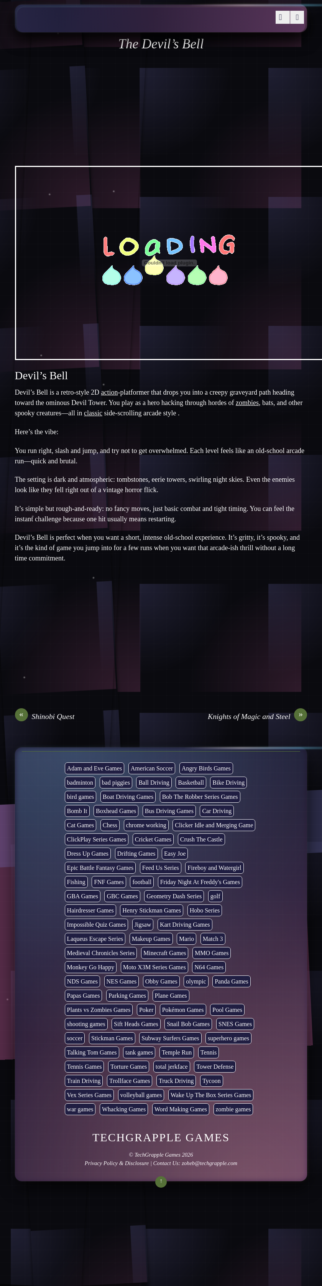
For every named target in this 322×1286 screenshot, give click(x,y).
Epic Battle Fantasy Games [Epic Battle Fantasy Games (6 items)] (100, 867)
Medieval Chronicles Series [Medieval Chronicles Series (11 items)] (101, 953)
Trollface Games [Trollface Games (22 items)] (129, 1081)
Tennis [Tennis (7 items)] (208, 1052)
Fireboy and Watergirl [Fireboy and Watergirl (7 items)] (214, 867)
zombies (247, 403)
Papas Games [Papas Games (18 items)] (83, 995)
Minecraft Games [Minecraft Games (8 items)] (164, 953)
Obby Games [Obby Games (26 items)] (161, 981)
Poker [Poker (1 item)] (146, 1010)
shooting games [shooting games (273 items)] (86, 1024)
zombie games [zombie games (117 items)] (233, 1109)
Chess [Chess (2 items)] (110, 825)
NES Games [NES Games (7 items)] (122, 981)
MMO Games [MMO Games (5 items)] (211, 953)
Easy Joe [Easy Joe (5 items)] (175, 853)
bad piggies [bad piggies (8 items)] (116, 782)
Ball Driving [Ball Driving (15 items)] (153, 782)
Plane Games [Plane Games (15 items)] (171, 995)
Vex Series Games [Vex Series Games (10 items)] (89, 1095)
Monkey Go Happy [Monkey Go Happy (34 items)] (91, 967)
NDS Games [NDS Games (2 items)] (82, 981)
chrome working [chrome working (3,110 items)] (146, 825)
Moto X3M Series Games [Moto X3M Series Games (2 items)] (154, 967)
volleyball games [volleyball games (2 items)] (141, 1095)
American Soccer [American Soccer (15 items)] (152, 768)
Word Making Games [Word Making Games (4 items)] (180, 1109)
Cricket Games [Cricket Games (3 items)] (153, 839)
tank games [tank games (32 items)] (139, 1052)
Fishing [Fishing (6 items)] (76, 882)
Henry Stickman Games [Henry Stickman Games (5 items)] (151, 910)
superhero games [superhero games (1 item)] (228, 1038)
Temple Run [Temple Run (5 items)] (177, 1052)
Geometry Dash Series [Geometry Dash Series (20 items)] (174, 896)
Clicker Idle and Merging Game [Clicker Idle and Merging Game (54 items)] (214, 825)
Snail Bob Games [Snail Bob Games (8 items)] (188, 1024)
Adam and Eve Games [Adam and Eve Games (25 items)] (94, 768)
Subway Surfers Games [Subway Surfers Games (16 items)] (170, 1038)
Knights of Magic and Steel (257, 716)
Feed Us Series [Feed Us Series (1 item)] (160, 867)
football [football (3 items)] (141, 882)
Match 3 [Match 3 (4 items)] (213, 939)
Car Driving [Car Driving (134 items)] (217, 811)
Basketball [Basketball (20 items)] (191, 782)
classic (93, 413)
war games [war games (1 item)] (80, 1109)
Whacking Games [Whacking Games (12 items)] (124, 1109)
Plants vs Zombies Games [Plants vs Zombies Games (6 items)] (99, 1010)
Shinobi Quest (45, 716)
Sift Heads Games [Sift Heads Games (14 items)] (136, 1024)
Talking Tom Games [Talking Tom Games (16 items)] (92, 1052)
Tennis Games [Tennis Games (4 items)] (84, 1066)
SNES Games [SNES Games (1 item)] (235, 1024)
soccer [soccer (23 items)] (75, 1038)
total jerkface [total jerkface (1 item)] (172, 1066)
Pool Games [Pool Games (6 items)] (227, 1010)
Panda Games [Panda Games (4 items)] (231, 981)
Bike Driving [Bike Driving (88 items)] (228, 782)
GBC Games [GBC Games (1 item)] (122, 896)
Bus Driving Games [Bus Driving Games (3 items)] (169, 811)
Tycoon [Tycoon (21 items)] (211, 1081)
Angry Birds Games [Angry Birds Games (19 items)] (206, 768)
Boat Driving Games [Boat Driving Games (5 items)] (128, 796)
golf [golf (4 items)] (215, 896)
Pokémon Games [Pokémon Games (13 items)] (183, 1010)
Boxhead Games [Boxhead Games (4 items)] (116, 811)
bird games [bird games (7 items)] (80, 796)
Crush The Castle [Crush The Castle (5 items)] (201, 839)
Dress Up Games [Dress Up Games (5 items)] (87, 853)
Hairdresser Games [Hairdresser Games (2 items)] (90, 910)
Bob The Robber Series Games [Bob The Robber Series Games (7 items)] (200, 796)
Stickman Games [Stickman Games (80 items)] (112, 1038)
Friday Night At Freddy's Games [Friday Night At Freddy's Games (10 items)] (200, 882)
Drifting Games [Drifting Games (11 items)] (136, 853)
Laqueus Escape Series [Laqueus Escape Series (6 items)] (95, 939)
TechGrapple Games (158, 1155)
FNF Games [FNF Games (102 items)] (109, 882)
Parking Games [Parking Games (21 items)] (127, 995)
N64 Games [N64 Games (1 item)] (208, 967)
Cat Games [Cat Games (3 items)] (80, 825)
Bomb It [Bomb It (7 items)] (77, 811)
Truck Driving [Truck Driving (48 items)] (176, 1081)
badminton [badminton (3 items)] (80, 782)
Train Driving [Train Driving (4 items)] (84, 1081)
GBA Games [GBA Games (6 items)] (82, 896)
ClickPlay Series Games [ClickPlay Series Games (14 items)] (97, 839)
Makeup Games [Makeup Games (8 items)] (151, 939)
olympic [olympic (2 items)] (196, 981)
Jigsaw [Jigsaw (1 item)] (143, 924)
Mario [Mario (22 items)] (186, 939)
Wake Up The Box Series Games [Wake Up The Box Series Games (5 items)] (211, 1095)
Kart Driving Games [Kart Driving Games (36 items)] (185, 924)
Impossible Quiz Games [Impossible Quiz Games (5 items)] (96, 924)
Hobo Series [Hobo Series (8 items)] (205, 910)
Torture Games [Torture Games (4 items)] (128, 1066)
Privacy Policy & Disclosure (117, 1163)
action (109, 392)
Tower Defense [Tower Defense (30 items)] (214, 1066)
